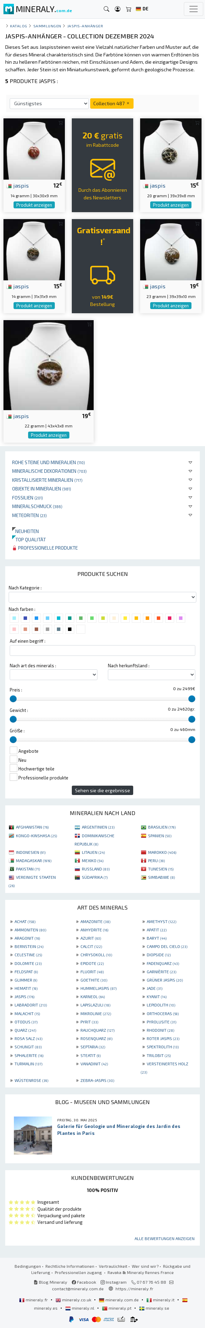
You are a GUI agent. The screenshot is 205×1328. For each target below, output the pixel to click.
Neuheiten (25, 531)
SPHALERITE (29, 1055)
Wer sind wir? (145, 1266)
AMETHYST (161, 921)
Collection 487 (111, 103)
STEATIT (90, 1055)
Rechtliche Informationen (69, 1266)
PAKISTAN (28, 868)
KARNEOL (92, 996)
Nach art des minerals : (33, 665)
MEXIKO (92, 860)
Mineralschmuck (37, 506)
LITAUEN (93, 852)
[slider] (13, 698)
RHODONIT (160, 1030)
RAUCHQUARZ (97, 1030)
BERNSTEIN (29, 946)
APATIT (156, 929)
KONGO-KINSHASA (36, 835)
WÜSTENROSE (31, 1080)
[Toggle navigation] (193, 9)
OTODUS (26, 1021)
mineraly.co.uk (73, 1299)
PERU (156, 860)
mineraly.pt (117, 1308)
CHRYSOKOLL (96, 954)
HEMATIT (26, 988)
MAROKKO (162, 852)
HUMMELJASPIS (98, 988)
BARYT (156, 938)
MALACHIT (27, 1013)
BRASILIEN (162, 826)
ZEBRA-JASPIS (97, 1080)
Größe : (17, 730)
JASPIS (24, 996)
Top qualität (29, 539)
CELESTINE (28, 954)
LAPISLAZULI (95, 1004)
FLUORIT (92, 971)
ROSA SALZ (28, 1038)
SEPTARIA (92, 1046)
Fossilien (27, 497)
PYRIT (89, 1021)
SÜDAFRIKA (95, 877)
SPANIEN (159, 835)
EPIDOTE (92, 963)
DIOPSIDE (159, 954)
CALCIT (91, 946)
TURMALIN (28, 1063)
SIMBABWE (161, 877)
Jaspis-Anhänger (85, 26)
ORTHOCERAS (163, 1013)
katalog (18, 26)
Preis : (16, 690)
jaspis (17, 185)
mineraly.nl (80, 1308)
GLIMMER (26, 979)
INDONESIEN (30, 852)
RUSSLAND (96, 868)
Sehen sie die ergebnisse (102, 790)
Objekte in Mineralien (41, 488)
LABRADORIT (31, 1004)
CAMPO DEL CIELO (167, 946)
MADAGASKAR (33, 860)
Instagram (114, 1282)
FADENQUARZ (163, 963)
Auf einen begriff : (27, 641)
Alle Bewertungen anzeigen (165, 1238)
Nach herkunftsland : (129, 665)
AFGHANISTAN (32, 826)
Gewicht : (19, 710)
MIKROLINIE (95, 1013)
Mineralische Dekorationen (49, 471)
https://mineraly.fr (134, 1288)
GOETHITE (93, 979)
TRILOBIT (159, 1055)
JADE (154, 988)
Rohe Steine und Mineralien (48, 462)
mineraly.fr (34, 1299)
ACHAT (25, 921)
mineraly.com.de (119, 1299)
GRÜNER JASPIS (165, 979)
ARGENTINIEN (98, 826)
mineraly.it (161, 1299)
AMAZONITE (95, 921)
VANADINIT (94, 1063)
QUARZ (25, 1030)
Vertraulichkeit (113, 1266)
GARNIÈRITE (161, 971)
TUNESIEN (160, 868)
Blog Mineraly (50, 1282)
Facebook (84, 1282)
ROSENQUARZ (96, 1038)
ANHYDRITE (94, 929)
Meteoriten (29, 515)
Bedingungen (28, 1266)
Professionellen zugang (79, 1272)
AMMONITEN (30, 929)
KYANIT (156, 996)
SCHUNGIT (28, 1046)
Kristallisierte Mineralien (47, 480)
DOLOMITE (28, 963)
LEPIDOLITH (161, 1004)
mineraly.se (154, 1308)
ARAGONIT (27, 938)
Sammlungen (47, 26)
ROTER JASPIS (163, 1038)
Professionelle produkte (45, 548)
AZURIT (90, 938)
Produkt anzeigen (34, 205)
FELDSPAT (26, 971)
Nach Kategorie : (25, 587)
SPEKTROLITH (163, 1046)
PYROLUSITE (161, 1021)
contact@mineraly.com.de (78, 1288)
